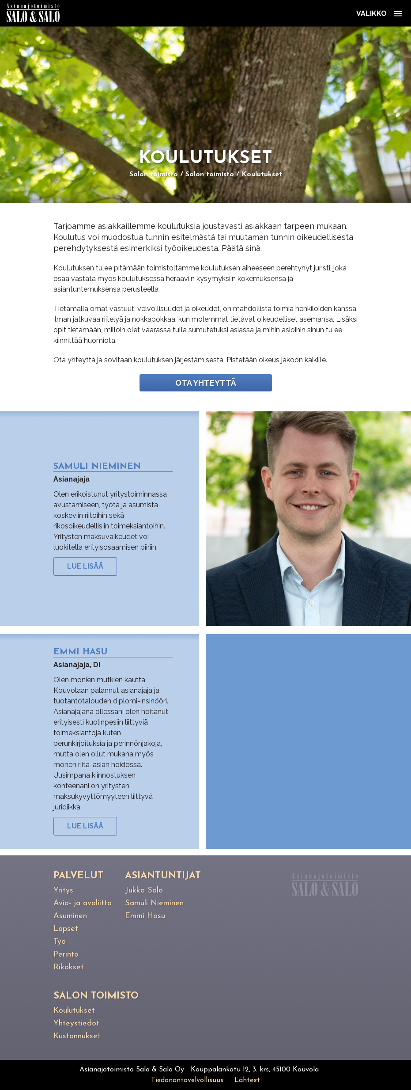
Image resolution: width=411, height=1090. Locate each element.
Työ (59, 942)
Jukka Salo (144, 890)
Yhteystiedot (76, 1023)
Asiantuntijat (163, 876)
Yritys (63, 890)
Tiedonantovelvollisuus (187, 1080)
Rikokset (68, 967)
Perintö (66, 954)
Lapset (65, 929)
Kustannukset (77, 1036)
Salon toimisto (153, 174)
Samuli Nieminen (154, 903)
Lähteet (247, 1080)
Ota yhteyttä (205, 382)
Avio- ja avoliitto (82, 903)
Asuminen (70, 916)
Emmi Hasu (145, 916)
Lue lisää (85, 566)
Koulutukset (261, 174)
